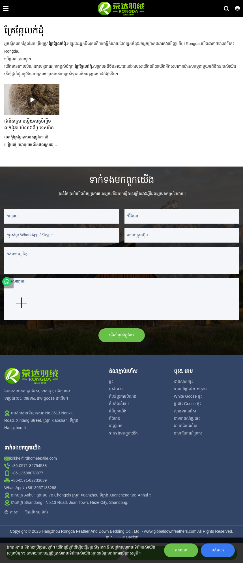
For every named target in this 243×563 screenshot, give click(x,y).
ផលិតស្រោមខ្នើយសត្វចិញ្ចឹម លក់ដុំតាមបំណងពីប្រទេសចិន (29, 124)
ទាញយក (115, 425)
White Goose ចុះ (188, 396)
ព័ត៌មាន (114, 418)
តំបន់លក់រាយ (119, 403)
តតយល (181, 550)
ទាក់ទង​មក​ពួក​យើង (123, 433)
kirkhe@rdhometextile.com (33, 458)
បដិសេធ (218, 550)
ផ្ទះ (111, 381)
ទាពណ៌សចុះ (183, 381)
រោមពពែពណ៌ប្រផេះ (188, 433)
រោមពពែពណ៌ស (185, 425)
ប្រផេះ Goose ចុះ (187, 403)
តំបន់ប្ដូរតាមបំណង (122, 396)
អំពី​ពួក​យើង (117, 411)
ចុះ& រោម (116, 389)
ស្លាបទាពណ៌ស (185, 411)
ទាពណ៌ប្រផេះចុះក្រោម (190, 389)
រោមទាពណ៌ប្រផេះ (187, 418)
